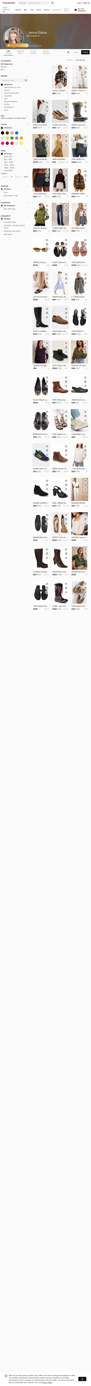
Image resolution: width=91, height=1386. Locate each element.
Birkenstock (7, 107)
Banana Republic (9, 101)
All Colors (6, 128)
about (76, 52)
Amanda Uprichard (10, 93)
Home (38, 10)
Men (25, 10)
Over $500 (7, 171)
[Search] (39, 3)
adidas (5, 90)
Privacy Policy (47, 1382)
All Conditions (8, 206)
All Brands (6, 84)
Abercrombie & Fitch (11, 87)
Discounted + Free (9, 196)
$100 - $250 (7, 165)
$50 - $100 (7, 162)
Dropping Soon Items (11, 231)
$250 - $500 (7, 168)
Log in (79, 3)
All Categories (6, 64)
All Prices (6, 154)
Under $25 (7, 156)
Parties (46, 10)
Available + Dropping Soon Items (13, 226)
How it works (66, 10)
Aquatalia (6, 96)
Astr (4, 99)
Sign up (86, 3)
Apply (26, 177)
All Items (6, 189)
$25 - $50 (6, 159)
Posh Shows (56, 10)
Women (18, 10)
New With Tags (8, 209)
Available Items (8, 222)
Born (4, 110)
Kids (32, 10)
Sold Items (6, 234)
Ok (82, 1379)
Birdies (5, 104)
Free (4, 192)
